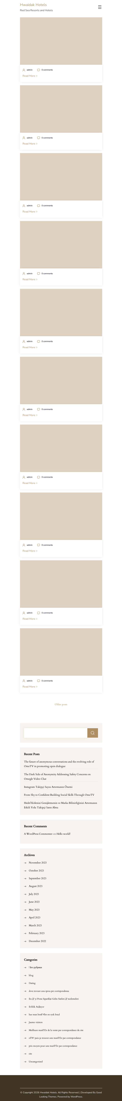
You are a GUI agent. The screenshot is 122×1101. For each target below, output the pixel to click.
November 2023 (38, 862)
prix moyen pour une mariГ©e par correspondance (53, 1045)
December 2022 (37, 941)
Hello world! (63, 834)
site (30, 1053)
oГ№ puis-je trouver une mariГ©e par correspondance (55, 1038)
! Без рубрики (35, 967)
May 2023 (34, 910)
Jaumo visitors (36, 1022)
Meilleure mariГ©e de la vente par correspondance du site (56, 1030)
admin (29, 69)
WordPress (76, 1096)
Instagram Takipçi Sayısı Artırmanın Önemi (48, 787)
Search (92, 733)
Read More (30, 76)
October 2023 (36, 870)
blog (31, 975)
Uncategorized (36, 1061)
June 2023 (34, 902)
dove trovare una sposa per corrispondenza (49, 991)
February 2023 (36, 933)
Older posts (61, 704)
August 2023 (35, 886)
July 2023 (34, 894)
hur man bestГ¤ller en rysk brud (44, 1014)
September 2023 (37, 878)
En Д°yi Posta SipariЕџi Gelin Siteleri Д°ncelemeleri (54, 998)
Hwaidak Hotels (33, 4)
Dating (32, 983)
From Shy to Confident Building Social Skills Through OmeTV (59, 795)
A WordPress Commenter (38, 834)
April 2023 (34, 917)
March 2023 (35, 925)
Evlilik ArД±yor (36, 1006)
